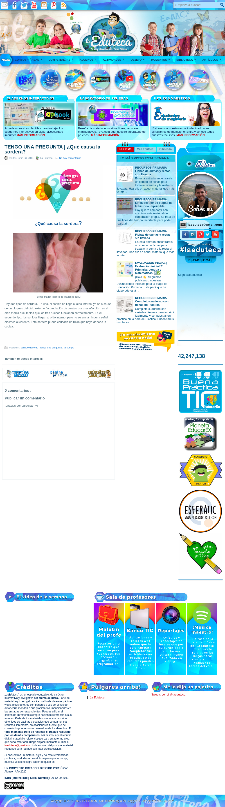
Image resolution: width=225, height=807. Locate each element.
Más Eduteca (145, 149)
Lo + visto (125, 149)
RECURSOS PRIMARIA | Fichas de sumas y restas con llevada (153, 171)
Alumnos (89, 58)
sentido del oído (30, 347)
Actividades (115, 58)
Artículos (213, 58)
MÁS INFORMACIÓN (30, 135)
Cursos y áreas (30, 58)
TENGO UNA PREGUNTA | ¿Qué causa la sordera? (52, 149)
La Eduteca (97, 697)
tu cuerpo (69, 347)
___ (5, 59)
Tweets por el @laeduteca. (168, 694)
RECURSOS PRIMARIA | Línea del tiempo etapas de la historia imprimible (153, 203)
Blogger (132, 800)
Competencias (62, 58)
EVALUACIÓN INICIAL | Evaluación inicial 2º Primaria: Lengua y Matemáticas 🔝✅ (151, 268)
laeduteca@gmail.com (17, 745)
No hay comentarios (70, 158)
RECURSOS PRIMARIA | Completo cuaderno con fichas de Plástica (152, 301)
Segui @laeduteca (190, 274)
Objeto (138, 58)
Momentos (162, 58)
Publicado (165, 149)
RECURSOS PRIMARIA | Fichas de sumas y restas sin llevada (153, 235)
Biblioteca (187, 58)
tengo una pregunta (51, 347)
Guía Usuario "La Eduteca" (156, 800)
